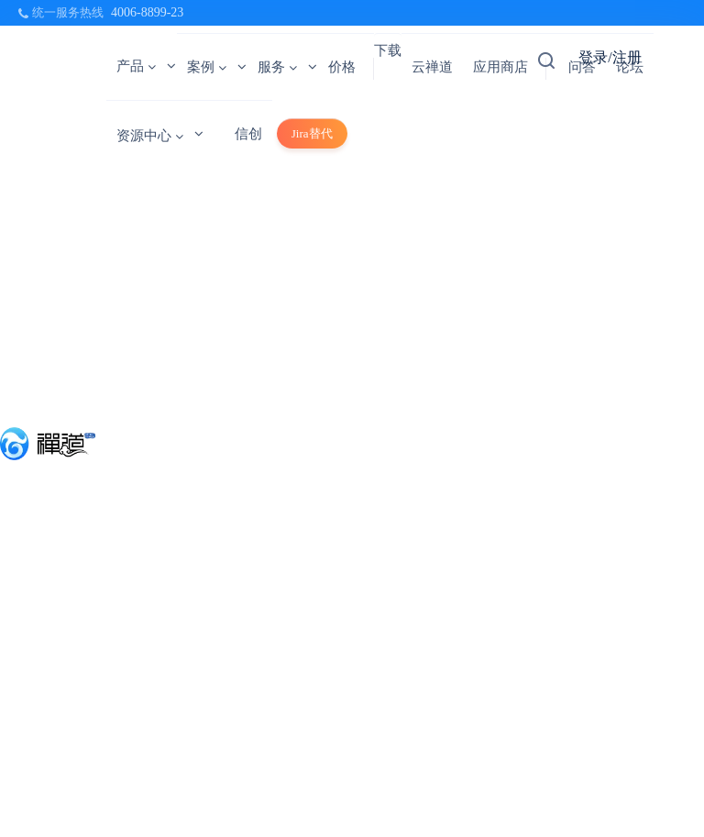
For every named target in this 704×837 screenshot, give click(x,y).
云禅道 (432, 67)
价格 (342, 67)
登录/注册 (609, 57)
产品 (136, 66)
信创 (248, 134)
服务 (277, 67)
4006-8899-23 (147, 12)
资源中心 (149, 135)
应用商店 (500, 67)
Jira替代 (312, 133)
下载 (388, 50)
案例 (206, 67)
